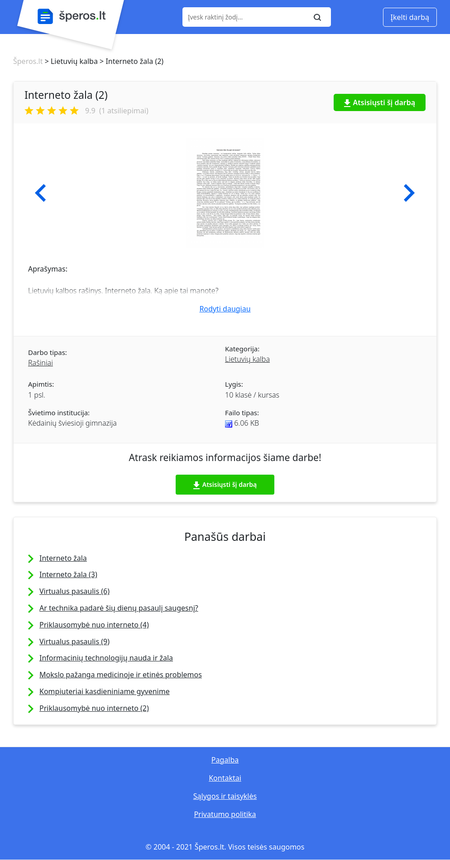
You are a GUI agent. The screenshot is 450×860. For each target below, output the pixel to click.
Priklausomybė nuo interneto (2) (94, 708)
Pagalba (225, 760)
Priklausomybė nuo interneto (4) (94, 625)
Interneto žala (63, 558)
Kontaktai (225, 778)
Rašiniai (40, 363)
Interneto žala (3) (68, 574)
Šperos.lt (28, 61)
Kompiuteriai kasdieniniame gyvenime (104, 691)
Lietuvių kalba (247, 359)
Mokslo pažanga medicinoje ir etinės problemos (120, 675)
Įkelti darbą (410, 17)
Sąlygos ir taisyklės (225, 796)
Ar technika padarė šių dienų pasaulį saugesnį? (118, 608)
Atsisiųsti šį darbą (380, 102)
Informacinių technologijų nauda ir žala (106, 658)
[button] (40, 193)
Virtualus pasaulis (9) (74, 641)
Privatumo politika (225, 814)
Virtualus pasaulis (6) (74, 591)
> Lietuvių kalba (70, 61)
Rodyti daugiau (224, 309)
